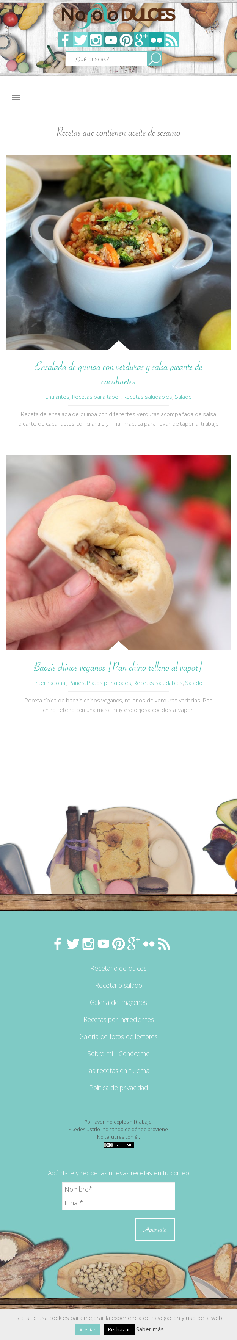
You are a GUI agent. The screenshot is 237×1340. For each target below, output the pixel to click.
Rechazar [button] (119, 1329)
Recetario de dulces (118, 968)
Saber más (150, 1329)
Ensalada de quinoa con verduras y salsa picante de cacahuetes (118, 373)
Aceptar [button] (88, 1329)
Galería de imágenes (118, 1002)
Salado (183, 396)
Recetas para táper (96, 396)
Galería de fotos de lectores (118, 1036)
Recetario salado (118, 985)
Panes (76, 682)
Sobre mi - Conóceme (118, 1053)
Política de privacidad (118, 1087)
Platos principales (109, 682)
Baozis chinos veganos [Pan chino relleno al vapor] (118, 667)
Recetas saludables (147, 396)
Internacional (50, 682)
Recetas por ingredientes (118, 1019)
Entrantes (57, 396)
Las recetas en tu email (118, 1070)
